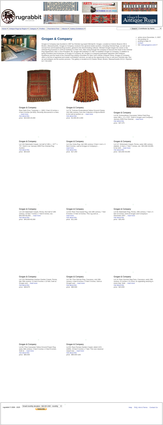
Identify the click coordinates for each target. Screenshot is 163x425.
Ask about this (24, 116)
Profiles (42, 29)
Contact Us (154, 407)
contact (140, 43)
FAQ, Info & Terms (141, 407)
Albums (64, 29)
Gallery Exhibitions (77, 29)
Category (33, 29)
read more (24, 114)
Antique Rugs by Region (18, 29)
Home (4, 29)
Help (130, 407)
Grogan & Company (27, 108)
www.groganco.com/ (148, 45)
